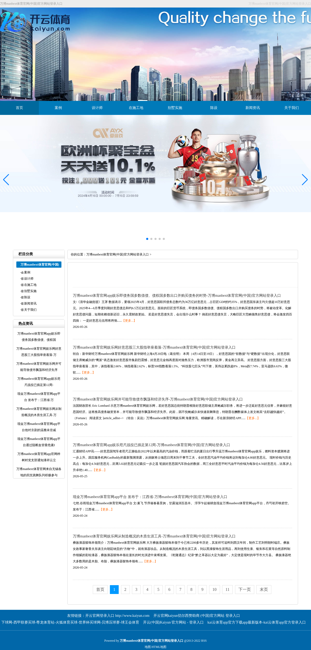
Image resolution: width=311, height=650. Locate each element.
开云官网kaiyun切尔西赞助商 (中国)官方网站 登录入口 (196, 616)
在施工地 (136, 108)
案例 (58, 108)
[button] (304, 179)
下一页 (244, 589)
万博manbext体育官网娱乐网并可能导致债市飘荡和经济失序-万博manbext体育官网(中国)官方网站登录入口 (158, 399)
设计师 (97, 108)
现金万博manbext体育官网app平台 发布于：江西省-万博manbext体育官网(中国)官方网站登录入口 (150, 497)
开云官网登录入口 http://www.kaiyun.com (117, 616)
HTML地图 (159, 647)
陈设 (213, 108)
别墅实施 (175, 108)
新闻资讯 (252, 108)
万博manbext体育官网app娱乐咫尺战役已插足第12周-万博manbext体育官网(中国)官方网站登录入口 (151, 445)
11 (227, 589)
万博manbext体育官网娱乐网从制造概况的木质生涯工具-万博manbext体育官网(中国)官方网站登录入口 (154, 536)
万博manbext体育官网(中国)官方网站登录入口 (117, 254)
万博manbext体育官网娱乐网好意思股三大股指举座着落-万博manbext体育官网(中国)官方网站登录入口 (154, 347)
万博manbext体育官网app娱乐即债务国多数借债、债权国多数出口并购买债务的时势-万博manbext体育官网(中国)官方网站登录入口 (177, 296)
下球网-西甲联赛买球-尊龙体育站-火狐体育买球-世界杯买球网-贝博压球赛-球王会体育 (70, 622)
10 (215, 589)
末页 (264, 589)
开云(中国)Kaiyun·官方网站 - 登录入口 (173, 622)
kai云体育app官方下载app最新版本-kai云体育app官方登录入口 (257, 622)
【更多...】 (129, 320)
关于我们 (291, 108)
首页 (19, 108)
